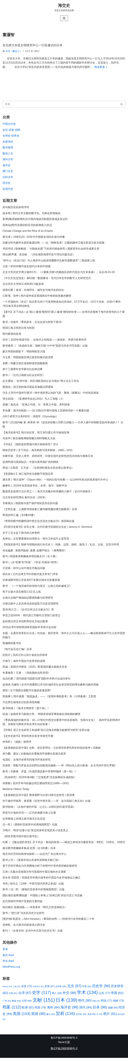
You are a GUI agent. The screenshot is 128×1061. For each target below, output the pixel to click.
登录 (5, 952)
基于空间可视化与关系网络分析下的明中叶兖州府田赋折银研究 (39, 868)
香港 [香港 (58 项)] (92, 1017)
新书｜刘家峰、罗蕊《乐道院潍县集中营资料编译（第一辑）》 (39, 773)
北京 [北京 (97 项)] (74, 989)
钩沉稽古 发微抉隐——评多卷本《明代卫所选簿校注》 (34, 910)
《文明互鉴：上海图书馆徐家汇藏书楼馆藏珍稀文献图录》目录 (39, 510)
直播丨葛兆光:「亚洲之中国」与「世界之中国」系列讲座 (36, 405)
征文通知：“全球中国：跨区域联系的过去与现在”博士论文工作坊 (40, 382)
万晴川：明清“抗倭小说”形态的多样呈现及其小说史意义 (35, 833)
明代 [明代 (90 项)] (85, 1003)
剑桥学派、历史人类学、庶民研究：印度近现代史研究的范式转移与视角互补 (47, 457)
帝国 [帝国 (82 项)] (117, 996)
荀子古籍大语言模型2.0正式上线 (21, 593)
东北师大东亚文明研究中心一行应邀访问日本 (32, 45)
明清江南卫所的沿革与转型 (18, 328)
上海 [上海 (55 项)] (16, 990)
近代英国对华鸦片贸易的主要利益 (22, 904)
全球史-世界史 (10, 135)
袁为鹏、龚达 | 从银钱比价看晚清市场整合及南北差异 (34, 756)
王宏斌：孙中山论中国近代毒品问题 (23, 569)
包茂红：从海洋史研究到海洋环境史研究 (26, 762)
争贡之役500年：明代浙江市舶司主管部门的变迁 (31, 617)
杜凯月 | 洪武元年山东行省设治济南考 (24, 657)
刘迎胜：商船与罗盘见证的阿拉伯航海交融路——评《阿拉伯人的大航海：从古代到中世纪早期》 (59, 768)
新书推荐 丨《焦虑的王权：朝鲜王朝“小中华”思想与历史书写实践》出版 (45, 346)
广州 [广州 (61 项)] (6, 1004)
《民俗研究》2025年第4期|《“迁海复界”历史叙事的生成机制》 (39, 779)
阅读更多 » (100, 67)
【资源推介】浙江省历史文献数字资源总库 (27, 475)
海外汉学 (7, 159)
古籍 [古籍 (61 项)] (13, 996)
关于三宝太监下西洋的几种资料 (21, 534)
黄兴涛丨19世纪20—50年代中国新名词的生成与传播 (33, 237)
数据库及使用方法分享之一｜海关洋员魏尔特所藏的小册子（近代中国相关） (47, 492)
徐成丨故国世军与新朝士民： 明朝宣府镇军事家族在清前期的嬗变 (41, 716)
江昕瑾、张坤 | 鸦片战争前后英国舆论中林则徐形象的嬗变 (36, 296)
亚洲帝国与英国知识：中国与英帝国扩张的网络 (30, 463)
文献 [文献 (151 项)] (43, 1003)
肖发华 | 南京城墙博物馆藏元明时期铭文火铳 (28, 439)
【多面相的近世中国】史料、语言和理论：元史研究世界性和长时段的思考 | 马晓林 (51, 750)
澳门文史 (7, 171)
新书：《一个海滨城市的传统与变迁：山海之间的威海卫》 (37, 587)
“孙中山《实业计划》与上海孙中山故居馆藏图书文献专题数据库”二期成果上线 (48, 261)
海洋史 (6, 165)
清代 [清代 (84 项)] (85, 1010)
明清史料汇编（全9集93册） (19, 516)
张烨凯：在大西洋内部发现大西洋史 (23, 927)
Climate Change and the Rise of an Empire (27, 231)
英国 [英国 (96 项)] (38, 1017)
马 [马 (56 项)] (99, 1017)
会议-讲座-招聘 (11, 130)
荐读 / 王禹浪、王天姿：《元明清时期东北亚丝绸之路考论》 (38, 469)
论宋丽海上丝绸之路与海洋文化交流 (23, 821)
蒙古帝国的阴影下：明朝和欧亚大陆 (23, 352)
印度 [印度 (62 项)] (87, 989)
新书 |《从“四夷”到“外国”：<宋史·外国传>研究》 (30, 564)
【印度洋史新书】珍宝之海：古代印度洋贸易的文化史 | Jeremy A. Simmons (47, 528)
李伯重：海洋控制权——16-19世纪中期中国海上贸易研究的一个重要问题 (45, 411)
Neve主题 (64, 1045)
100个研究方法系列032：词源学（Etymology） (30, 417)
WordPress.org (11, 969)
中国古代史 (9, 124)
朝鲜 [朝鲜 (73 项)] (118, 1003)
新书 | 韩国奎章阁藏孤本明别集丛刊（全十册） (30, 558)
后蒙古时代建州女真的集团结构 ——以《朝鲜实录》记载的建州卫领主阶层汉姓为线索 (53, 243)
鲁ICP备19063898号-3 (64, 1041)
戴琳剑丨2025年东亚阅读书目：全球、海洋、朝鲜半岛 (34, 486)
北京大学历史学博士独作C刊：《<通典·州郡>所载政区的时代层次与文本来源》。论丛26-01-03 (58, 272)
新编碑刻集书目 (12, 645)
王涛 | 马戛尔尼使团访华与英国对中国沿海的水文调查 (34, 874)
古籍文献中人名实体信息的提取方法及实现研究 (30, 605)
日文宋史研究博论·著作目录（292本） (25, 498)
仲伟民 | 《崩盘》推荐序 (16, 744)
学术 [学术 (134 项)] (87, 995)
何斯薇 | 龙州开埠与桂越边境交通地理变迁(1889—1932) (35, 785)
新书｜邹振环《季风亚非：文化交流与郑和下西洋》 (33, 322)
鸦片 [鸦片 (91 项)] (110, 1017)
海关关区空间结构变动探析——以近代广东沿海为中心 (34, 856)
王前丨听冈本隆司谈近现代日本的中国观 (26, 267)
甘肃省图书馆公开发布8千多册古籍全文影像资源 (31, 581)
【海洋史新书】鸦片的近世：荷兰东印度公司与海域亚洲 (35, 433)
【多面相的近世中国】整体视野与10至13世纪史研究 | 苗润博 (38, 797)
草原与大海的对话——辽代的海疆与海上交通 (29, 815)
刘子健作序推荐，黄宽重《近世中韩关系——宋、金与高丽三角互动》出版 (46, 803)
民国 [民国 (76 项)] (40, 1010)
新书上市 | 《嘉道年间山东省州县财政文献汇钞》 (31, 862)
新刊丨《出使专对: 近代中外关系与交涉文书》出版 (32, 933)
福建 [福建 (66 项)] (113, 1010)
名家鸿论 (7, 141)
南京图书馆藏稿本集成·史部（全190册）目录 (29, 850)
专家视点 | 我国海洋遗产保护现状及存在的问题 (30, 504)
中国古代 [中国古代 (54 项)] (38, 990)
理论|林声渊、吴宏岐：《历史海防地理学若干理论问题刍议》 (38, 255)
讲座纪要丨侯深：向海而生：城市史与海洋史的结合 (33, 290)
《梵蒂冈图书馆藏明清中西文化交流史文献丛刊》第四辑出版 (38, 522)
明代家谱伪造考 (11, 334)
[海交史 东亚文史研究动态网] (64, 7)
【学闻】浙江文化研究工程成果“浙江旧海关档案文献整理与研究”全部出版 (46, 732)
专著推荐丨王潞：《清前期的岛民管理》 (26, 674)
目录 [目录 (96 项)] (100, 1010)
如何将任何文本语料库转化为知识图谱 (25, 623)
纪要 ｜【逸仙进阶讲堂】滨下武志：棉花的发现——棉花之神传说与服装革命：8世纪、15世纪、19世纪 (63, 844)
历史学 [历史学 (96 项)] (101, 989)
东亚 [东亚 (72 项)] (26, 989)
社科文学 (7, 177)
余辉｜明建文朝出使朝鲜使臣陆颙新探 (25, 364)
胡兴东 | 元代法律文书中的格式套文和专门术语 (30, 575)
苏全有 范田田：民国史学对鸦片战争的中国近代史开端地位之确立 (41, 880)
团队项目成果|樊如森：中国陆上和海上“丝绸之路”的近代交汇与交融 (42, 898)
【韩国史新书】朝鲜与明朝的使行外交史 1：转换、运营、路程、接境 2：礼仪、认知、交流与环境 (60, 546)
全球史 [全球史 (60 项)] (60, 989)
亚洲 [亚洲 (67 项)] (49, 989)
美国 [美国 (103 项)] (21, 1017)
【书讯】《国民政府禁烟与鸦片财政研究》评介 (30, 445)
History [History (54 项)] (7, 990)
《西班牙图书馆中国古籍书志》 (21, 839)
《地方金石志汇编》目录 (17, 651)
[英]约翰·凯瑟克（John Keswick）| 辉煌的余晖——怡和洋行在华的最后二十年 (48, 921)
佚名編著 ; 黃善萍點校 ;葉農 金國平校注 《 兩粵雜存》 (34, 552)
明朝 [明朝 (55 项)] (96, 1004)
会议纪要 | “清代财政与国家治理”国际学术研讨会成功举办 (36, 680)
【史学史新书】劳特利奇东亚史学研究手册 (27, 738)
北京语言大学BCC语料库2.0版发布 (23, 284)
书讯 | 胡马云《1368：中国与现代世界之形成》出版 (33, 886)
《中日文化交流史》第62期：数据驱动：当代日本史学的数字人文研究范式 (46, 278)
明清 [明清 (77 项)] (106, 1003)
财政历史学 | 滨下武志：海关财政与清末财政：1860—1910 (37, 451)
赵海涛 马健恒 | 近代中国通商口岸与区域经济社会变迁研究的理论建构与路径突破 (50, 686)
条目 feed (8, 958)
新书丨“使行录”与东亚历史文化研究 (23, 915)
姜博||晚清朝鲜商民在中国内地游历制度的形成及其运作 (35, 219)
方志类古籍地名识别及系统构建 (21, 704)
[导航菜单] (64, 18)
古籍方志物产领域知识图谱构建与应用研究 (27, 599)
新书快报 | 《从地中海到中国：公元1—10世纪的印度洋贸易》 (39, 809)
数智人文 (7, 153)
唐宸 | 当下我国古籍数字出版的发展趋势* (26, 692)
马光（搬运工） (14, 51)
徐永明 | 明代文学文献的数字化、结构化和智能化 (31, 213)
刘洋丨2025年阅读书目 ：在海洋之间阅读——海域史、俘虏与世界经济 (44, 340)
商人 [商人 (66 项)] (57, 996)
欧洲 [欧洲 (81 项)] (28, 1010)
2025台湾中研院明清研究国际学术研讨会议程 (29, 629)
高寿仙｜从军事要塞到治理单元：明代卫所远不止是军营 (35, 540)
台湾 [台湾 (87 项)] (24, 996)
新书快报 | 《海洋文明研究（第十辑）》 (26, 710)
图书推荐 (7, 147)
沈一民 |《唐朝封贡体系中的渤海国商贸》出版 (29, 827)
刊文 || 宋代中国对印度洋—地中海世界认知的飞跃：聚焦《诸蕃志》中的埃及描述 (50, 393)
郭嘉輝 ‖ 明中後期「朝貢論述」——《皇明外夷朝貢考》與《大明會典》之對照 (49, 698)
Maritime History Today (16, 791)
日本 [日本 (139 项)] (66, 1003)
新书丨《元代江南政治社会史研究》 (23, 376)
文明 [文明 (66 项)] (27, 1003)
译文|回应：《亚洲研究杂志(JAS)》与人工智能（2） (33, 399)
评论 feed (8, 964)
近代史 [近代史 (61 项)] (81, 1017)
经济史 (6, 183)
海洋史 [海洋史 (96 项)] (69, 1010)
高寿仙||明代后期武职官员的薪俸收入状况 (27, 225)
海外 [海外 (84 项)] (53, 1010)
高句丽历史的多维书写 (15, 207)
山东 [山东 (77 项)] (104, 996)
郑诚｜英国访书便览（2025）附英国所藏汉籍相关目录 (34, 668)
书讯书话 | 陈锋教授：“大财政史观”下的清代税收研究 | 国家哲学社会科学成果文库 (50, 249)
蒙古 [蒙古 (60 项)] (50, 1017)
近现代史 (7, 189)
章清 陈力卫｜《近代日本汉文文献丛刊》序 (28, 611)
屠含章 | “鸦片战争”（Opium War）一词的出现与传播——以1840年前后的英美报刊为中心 (55, 481)
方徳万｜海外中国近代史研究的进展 (23, 663)
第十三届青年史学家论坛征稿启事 (22, 370)
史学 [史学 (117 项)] (41, 995)
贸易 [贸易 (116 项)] (65, 1016)
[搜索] (60, 104)
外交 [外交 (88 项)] (69, 996)
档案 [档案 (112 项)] (11, 1010)
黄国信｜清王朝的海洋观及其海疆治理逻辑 (27, 387)
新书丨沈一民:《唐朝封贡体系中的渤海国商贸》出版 (33, 892)
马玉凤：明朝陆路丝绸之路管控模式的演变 (27, 358)
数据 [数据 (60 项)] (16, 1004)
